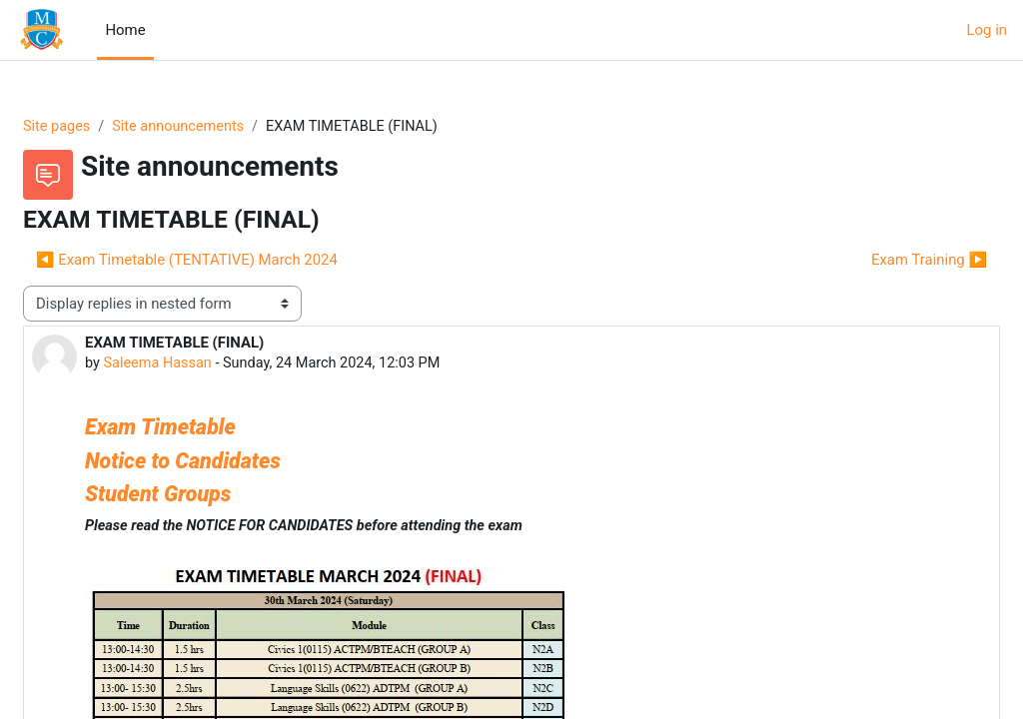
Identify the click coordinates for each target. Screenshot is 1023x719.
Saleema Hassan (208, 364)
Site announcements (231, 127)
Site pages (105, 127)
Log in (987, 30)
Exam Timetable (211, 427)
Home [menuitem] (125, 30)
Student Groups (206, 495)
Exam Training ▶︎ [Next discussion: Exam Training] (881, 261)
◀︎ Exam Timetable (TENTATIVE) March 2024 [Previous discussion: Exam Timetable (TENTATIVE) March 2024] (235, 261)
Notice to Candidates (231, 461)
